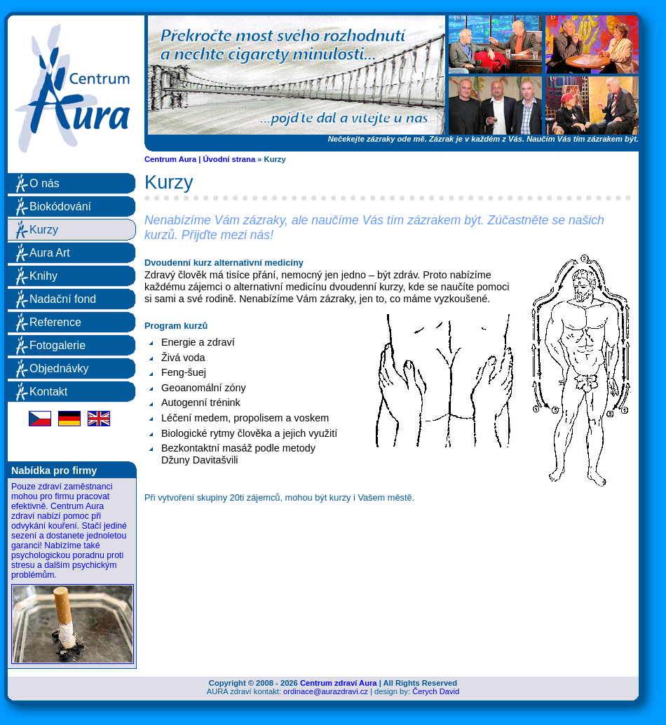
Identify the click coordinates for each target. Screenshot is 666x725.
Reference (55, 322)
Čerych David (435, 691)
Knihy (43, 276)
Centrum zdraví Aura (338, 683)
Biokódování (60, 206)
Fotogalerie (57, 345)
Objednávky (59, 368)
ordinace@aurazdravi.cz (325, 691)
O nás (44, 183)
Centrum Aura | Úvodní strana (199, 159)
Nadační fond (62, 299)
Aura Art (49, 253)
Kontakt (48, 392)
